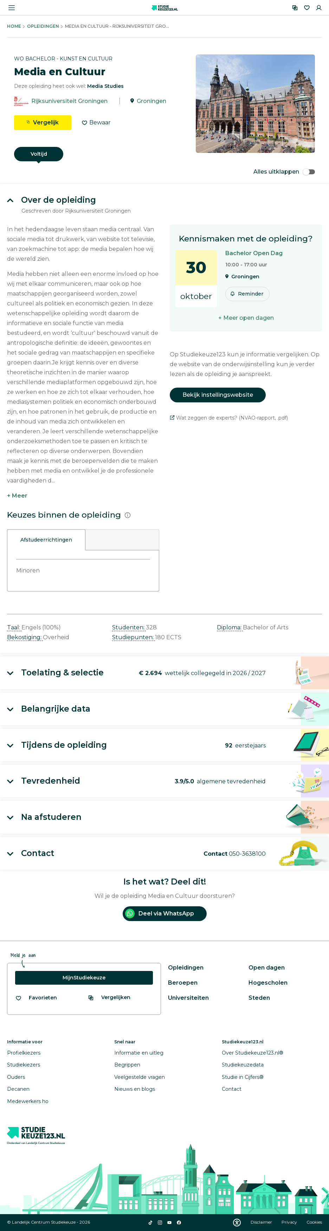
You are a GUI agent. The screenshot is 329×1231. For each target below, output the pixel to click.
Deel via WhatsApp (159, 913)
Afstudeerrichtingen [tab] (46, 540)
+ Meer (17, 495)
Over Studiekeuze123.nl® (252, 1053)
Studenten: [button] (129, 627)
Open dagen (267, 967)
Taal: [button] (14, 627)
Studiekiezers (23, 1065)
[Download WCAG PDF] (237, 1222)
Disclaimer (262, 1222)
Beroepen (183, 982)
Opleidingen (43, 26)
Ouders (16, 1077)
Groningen (151, 101)
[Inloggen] (318, 7)
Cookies (314, 1222)
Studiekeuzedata (243, 1065)
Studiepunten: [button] (133, 637)
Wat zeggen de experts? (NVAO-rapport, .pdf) (229, 418)
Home (14, 26)
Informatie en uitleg (138, 1053)
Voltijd (39, 154)
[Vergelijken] (294, 7)
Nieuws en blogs (134, 1089)
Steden (259, 997)
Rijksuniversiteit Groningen (69, 101)
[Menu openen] (12, 8)
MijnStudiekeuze (84, 977)
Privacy (290, 1222)
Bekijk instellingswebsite (217, 394)
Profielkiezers (23, 1053)
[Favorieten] (306, 7)
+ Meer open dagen (246, 318)
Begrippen (127, 1065)
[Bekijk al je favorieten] (36, 998)
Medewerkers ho (28, 1101)
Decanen (18, 1089)
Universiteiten (188, 997)
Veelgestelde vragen (139, 1077)
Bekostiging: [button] (25, 637)
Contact (231, 1089)
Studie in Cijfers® (243, 1077)
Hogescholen (268, 982)
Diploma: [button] (230, 627)
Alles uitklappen (284, 171)
